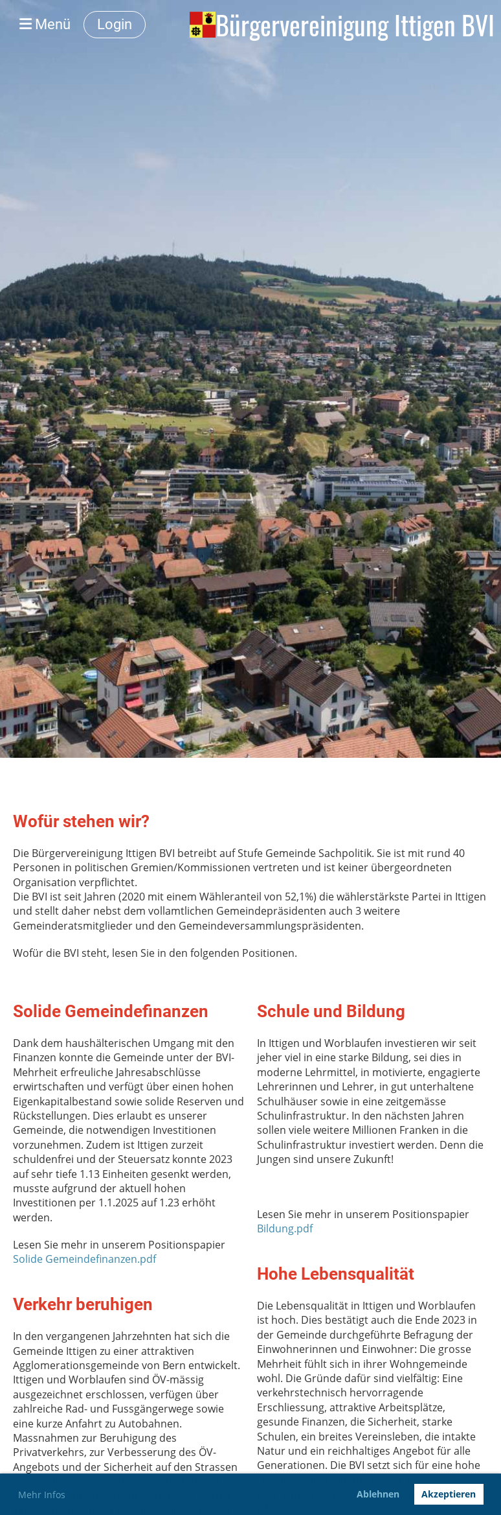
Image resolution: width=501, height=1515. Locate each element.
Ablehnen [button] (378, 1494)
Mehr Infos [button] (41, 1494)
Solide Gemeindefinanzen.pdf (84, 1259)
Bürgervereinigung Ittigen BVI (355, 24)
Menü (45, 24)
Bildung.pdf (285, 1228)
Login (114, 24)
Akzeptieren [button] (448, 1494)
